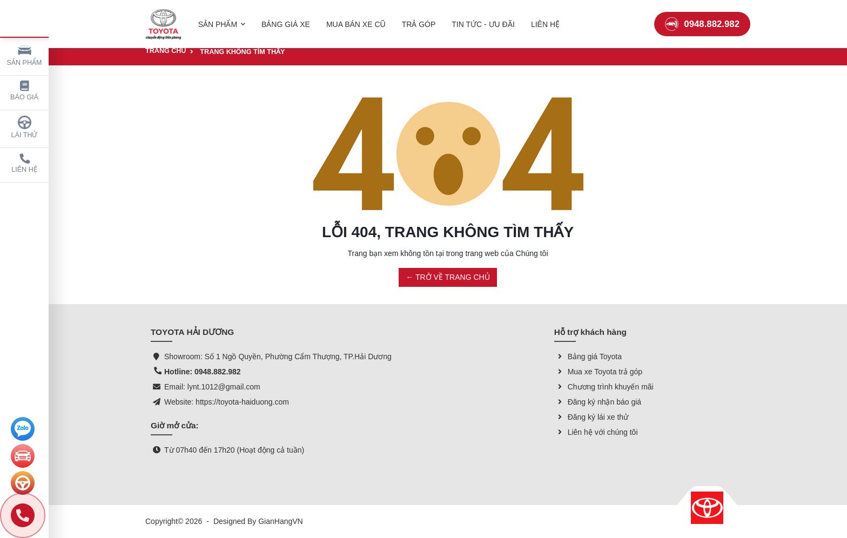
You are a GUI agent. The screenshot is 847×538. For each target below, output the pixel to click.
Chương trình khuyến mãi (604, 386)
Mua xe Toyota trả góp (598, 371)
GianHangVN (280, 521)
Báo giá (24, 91)
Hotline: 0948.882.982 (202, 371)
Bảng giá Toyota (588, 356)
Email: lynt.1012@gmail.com (212, 386)
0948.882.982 (702, 18)
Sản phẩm (24, 54)
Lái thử (24, 127)
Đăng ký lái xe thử (591, 417)
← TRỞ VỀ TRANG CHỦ (447, 277)
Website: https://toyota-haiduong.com (226, 402)
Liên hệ (24, 163)
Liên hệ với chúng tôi (596, 432)
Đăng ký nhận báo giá (597, 402)
